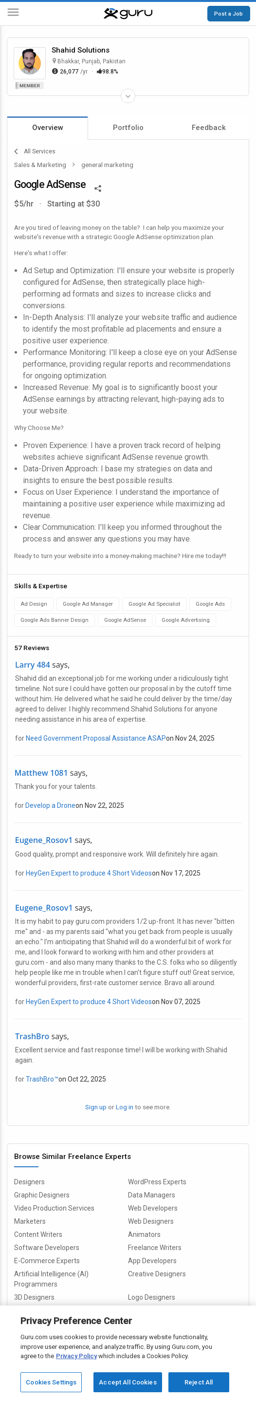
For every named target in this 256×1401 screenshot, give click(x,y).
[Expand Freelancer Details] (128, 96)
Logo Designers (151, 1297)
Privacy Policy (76, 1356)
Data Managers (151, 1195)
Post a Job (228, 13)
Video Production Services (54, 1208)
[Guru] (128, 13)
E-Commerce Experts (47, 1261)
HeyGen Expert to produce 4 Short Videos (89, 873)
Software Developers (46, 1248)
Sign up (96, 1107)
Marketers (30, 1221)
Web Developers (153, 1208)
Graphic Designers (42, 1195)
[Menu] (13, 14)
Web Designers (151, 1221)
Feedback (209, 127)
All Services (34, 151)
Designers (29, 1182)
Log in (124, 1107)
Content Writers (38, 1234)
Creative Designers (157, 1274)
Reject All (198, 1382)
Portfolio (128, 127)
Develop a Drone (50, 805)
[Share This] (98, 187)
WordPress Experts (157, 1182)
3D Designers (34, 1297)
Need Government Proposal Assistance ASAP (96, 738)
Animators (144, 1234)
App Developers (152, 1261)
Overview (47, 127)
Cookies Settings (51, 1382)
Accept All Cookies (127, 1382)
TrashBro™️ (42, 1079)
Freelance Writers (155, 1248)
